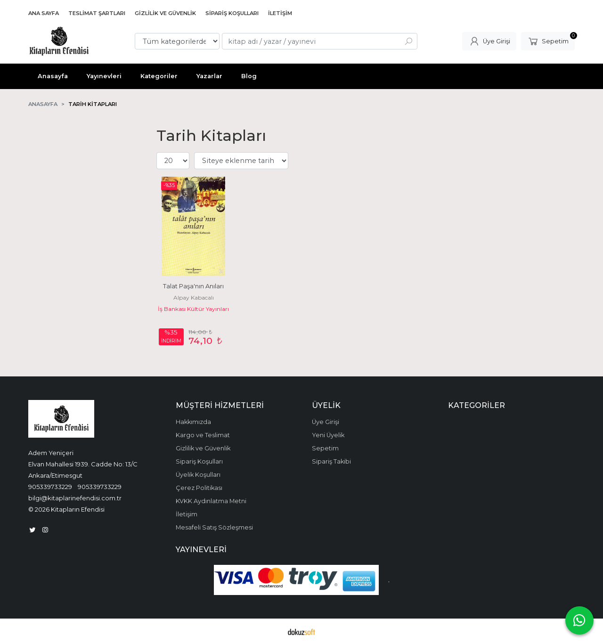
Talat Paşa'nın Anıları (193, 286)
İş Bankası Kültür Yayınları (193, 308)
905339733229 (50, 486)
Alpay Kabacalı (193, 297)
